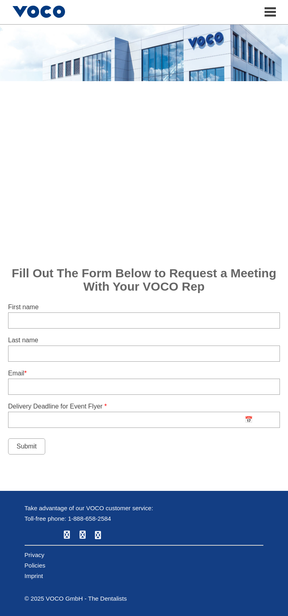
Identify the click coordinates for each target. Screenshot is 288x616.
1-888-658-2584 (89, 518)
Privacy (34, 554)
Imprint (34, 575)
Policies (35, 565)
